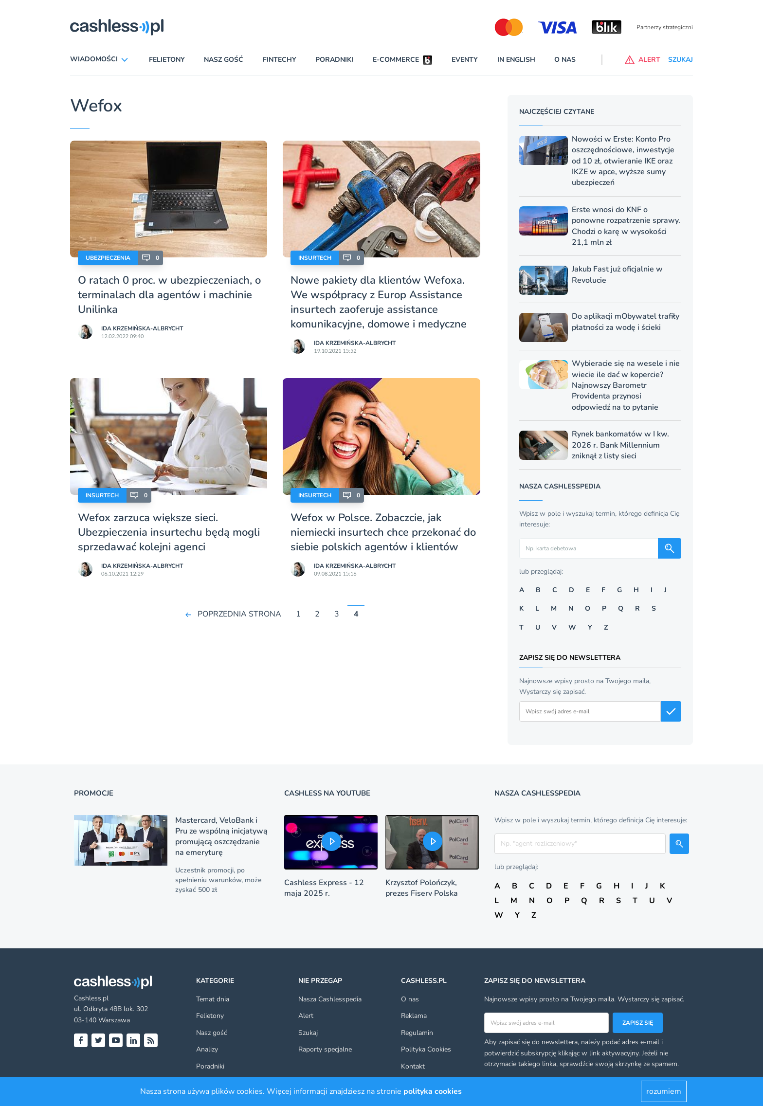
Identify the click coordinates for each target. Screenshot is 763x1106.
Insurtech (314, 258)
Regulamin (417, 1032)
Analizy (207, 1049)
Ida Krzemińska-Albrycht (142, 328)
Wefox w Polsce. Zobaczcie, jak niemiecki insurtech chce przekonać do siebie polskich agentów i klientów (383, 532)
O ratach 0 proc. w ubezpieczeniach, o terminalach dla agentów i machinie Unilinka (169, 295)
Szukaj (308, 1032)
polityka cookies (432, 1091)
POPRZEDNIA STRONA (239, 614)
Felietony (167, 59)
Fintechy (279, 59)
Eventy (465, 59)
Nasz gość (223, 59)
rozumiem (663, 1091)
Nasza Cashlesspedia (330, 999)
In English (516, 59)
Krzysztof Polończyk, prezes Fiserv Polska (421, 888)
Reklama (414, 1015)
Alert (305, 1015)
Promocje (93, 793)
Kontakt (413, 1066)
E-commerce (396, 59)
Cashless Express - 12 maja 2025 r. (324, 888)
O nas (565, 59)
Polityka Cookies (426, 1049)
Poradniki (334, 59)
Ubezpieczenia (108, 258)
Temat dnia (212, 999)
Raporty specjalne (325, 1049)
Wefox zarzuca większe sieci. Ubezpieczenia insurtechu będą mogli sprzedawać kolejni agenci (169, 532)
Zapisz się (637, 1023)
